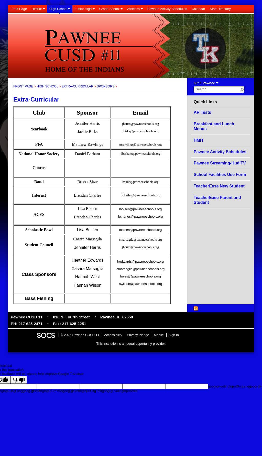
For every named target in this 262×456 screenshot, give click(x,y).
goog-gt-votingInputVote (119, 391)
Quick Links (205, 102)
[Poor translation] (18, 380)
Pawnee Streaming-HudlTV (220, 163)
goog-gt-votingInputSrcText (42, 391)
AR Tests (202, 112)
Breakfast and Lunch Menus (214, 126)
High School (47, 86)
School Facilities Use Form (220, 174)
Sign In (173, 335)
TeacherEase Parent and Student (217, 200)
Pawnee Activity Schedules (220, 152)
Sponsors (105, 86)
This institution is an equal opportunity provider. (131, 344)
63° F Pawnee (204, 83)
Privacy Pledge (138, 335)
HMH (198, 140)
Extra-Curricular (77, 86)
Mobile (158, 335)
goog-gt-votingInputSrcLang (228, 386)
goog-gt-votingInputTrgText (82, 391)
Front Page (23, 86)
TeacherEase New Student (219, 186)
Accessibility (113, 335)
